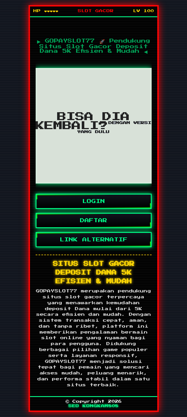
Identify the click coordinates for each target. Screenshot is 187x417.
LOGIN (94, 201)
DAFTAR (94, 220)
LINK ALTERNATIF (94, 239)
